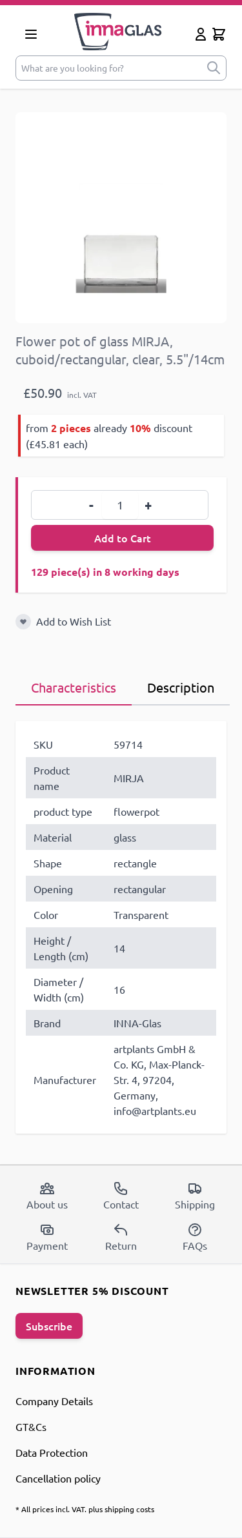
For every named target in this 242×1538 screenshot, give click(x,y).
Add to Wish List (73, 621)
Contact (121, 1195)
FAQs (195, 1237)
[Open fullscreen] (121, 217)
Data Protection (51, 1452)
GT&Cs (30, 1426)
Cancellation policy (58, 1478)
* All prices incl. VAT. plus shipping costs (84, 1509)
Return (121, 1237)
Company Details (54, 1400)
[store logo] (118, 31)
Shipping (195, 1195)
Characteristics (73, 687)
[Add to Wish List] (23, 621)
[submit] (213, 68)
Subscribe (49, 1326)
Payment (47, 1237)
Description (180, 687)
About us (47, 1195)
